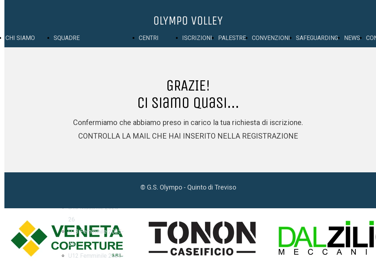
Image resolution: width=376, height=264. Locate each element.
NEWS (352, 37)
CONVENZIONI (271, 37)
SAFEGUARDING (317, 37)
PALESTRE (232, 37)
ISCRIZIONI (197, 37)
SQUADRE (67, 37)
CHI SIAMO (20, 37)
